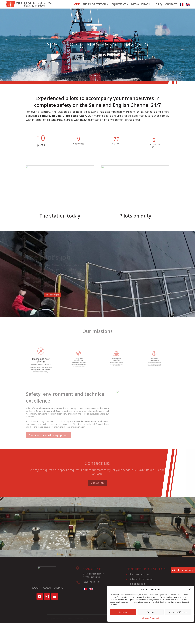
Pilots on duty (184, 570)
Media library (140, 4)
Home (76, 4)
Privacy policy (155, 618)
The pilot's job (67, 295)
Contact (171, 4)
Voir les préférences (178, 612)
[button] (189, 589)
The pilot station (94, 4)
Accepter (123, 612)
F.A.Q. (159, 4)
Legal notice (144, 618)
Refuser (150, 612)
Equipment (119, 4)
